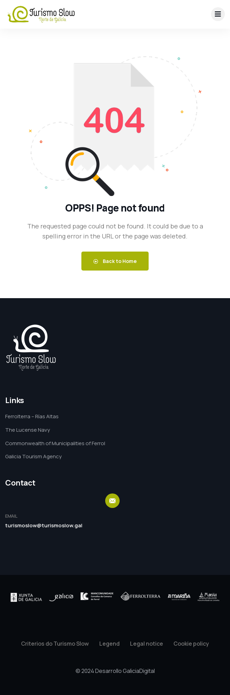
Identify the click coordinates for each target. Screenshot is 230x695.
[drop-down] (218, 14)
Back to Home (115, 261)
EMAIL (11, 516)
